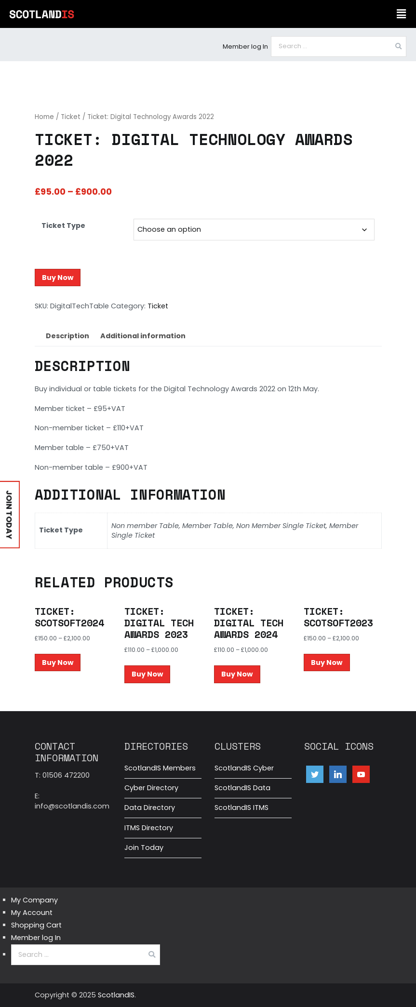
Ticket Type (63, 225)
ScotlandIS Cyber (244, 768)
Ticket (71, 116)
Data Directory (149, 807)
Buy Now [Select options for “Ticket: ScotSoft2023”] (326, 662)
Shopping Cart (36, 925)
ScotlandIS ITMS (241, 807)
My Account (32, 912)
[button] (401, 14)
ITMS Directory (148, 828)
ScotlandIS (116, 995)
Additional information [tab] (143, 336)
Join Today (143, 847)
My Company (34, 900)
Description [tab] (67, 336)
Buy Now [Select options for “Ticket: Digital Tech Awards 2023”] (147, 674)
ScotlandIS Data (242, 788)
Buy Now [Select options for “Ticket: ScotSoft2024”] (57, 662)
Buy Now (57, 277)
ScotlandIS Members (160, 768)
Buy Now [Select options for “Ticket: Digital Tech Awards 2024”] (237, 674)
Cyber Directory (151, 788)
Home (44, 116)
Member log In (245, 46)
